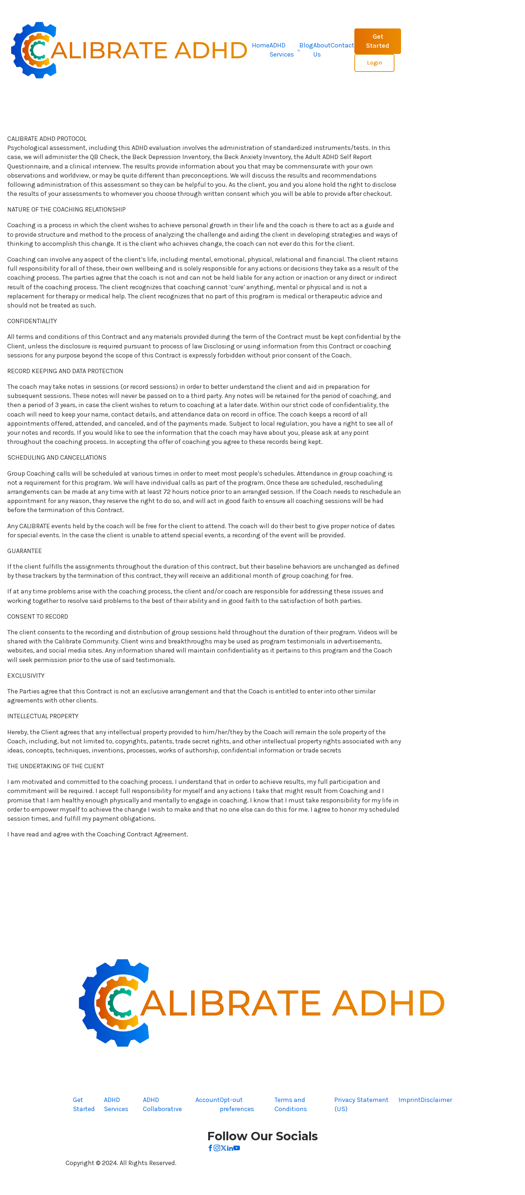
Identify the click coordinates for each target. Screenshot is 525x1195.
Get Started (377, 41)
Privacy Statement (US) (361, 1104)
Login (374, 62)
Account (207, 1100)
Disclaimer (436, 1100)
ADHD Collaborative (162, 1104)
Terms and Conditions (291, 1104)
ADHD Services (281, 49)
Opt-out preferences (237, 1104)
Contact (342, 45)
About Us (322, 49)
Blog (306, 45)
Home (260, 45)
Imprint (409, 1100)
